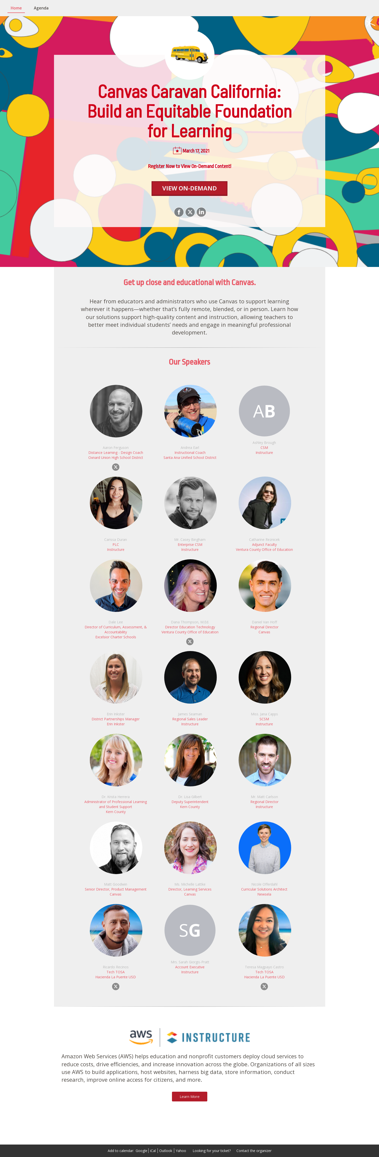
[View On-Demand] (189, 188)
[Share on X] (189, 212)
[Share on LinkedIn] (200, 212)
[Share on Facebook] (178, 212)
